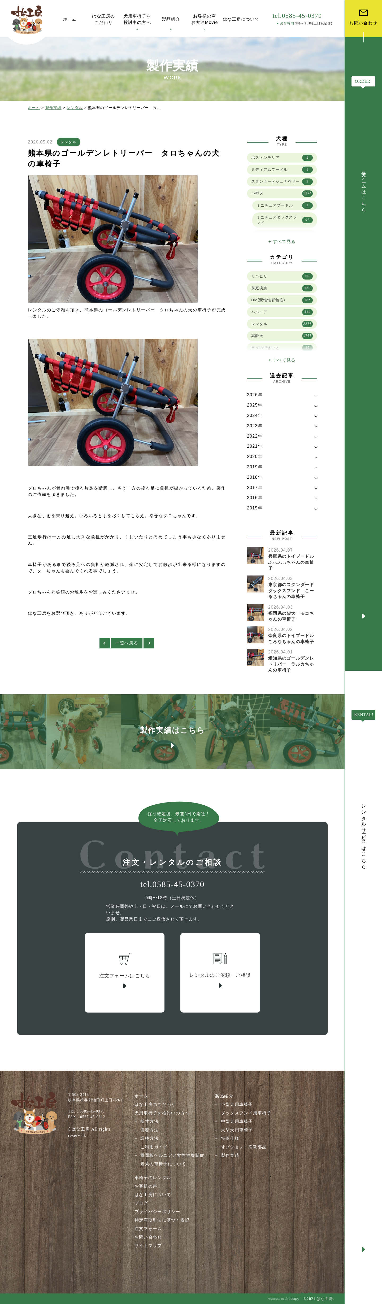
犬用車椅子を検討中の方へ (161, 1113)
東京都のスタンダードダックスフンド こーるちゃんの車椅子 (291, 590)
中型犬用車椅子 (237, 1121)
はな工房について (152, 1194)
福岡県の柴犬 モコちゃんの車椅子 (291, 616)
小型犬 (282, 193)
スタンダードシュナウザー (282, 181)
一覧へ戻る (126, 643)
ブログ (141, 1203)
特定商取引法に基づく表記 (161, 1220)
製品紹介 (224, 1096)
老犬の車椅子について (163, 1164)
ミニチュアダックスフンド (285, 220)
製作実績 (53, 108)
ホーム (34, 108)
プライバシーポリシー (157, 1211)
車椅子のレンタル (152, 1177)
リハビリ (282, 276)
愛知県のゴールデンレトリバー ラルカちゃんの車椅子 (291, 664)
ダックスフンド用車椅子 (246, 1113)
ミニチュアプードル (285, 205)
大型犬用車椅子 (237, 1130)
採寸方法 (149, 1121)
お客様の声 (145, 1186)
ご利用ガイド (154, 1147)
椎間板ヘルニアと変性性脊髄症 (172, 1155)
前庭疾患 (282, 288)
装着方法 (149, 1130)
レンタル (75, 108)
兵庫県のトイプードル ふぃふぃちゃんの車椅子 (293, 562)
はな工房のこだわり (155, 1104)
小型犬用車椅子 (237, 1104)
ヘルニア (282, 312)
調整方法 (149, 1138)
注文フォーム (148, 1228)
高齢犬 (282, 336)
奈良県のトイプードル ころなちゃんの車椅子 (293, 638)
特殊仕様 (230, 1138)
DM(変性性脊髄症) (282, 300)
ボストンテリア (282, 158)
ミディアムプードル (282, 170)
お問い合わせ (148, 1237)
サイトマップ (148, 1245)
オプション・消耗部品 (244, 1147)
